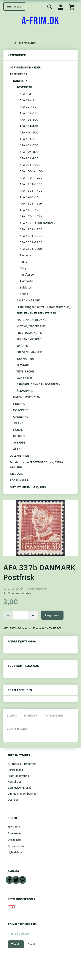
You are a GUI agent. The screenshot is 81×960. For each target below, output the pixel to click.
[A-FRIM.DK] (40, 21)
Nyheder (30, 715)
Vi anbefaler (16, 728)
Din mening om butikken (23, 793)
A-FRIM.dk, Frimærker (22, 763)
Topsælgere (53, 715)
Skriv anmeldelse (19, 593)
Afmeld (32, 944)
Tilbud (12, 715)
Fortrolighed (15, 769)
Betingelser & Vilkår (20, 787)
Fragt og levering (18, 775)
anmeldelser (36, 589)
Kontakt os (14, 781)
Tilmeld (15, 944)
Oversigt (13, 799)
